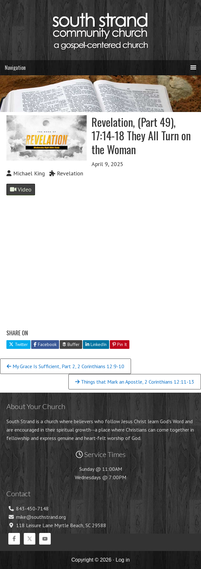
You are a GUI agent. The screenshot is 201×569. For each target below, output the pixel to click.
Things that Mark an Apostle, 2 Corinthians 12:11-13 (134, 381)
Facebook (45, 344)
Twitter (18, 344)
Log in (123, 560)
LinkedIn (96, 344)
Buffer (71, 344)
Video (20, 189)
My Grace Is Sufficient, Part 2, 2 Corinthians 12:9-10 (65, 366)
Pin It (119, 344)
